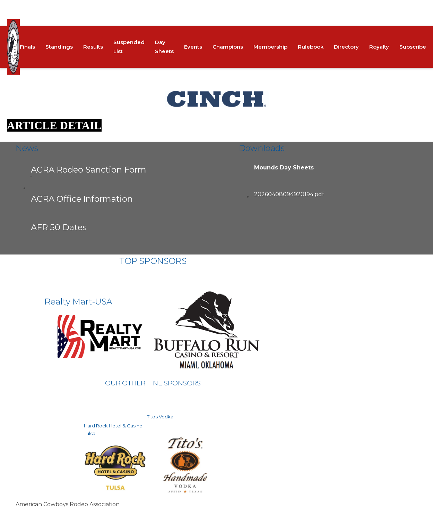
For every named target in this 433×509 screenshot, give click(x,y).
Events (193, 46)
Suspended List (129, 47)
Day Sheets (164, 47)
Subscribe (412, 46)
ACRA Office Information (82, 199)
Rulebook (310, 46)
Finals (27, 46)
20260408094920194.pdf (289, 194)
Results (93, 46)
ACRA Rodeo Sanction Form (88, 171)
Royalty (379, 46)
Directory (346, 46)
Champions (228, 46)
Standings (59, 46)
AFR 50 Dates (59, 227)
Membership (270, 46)
